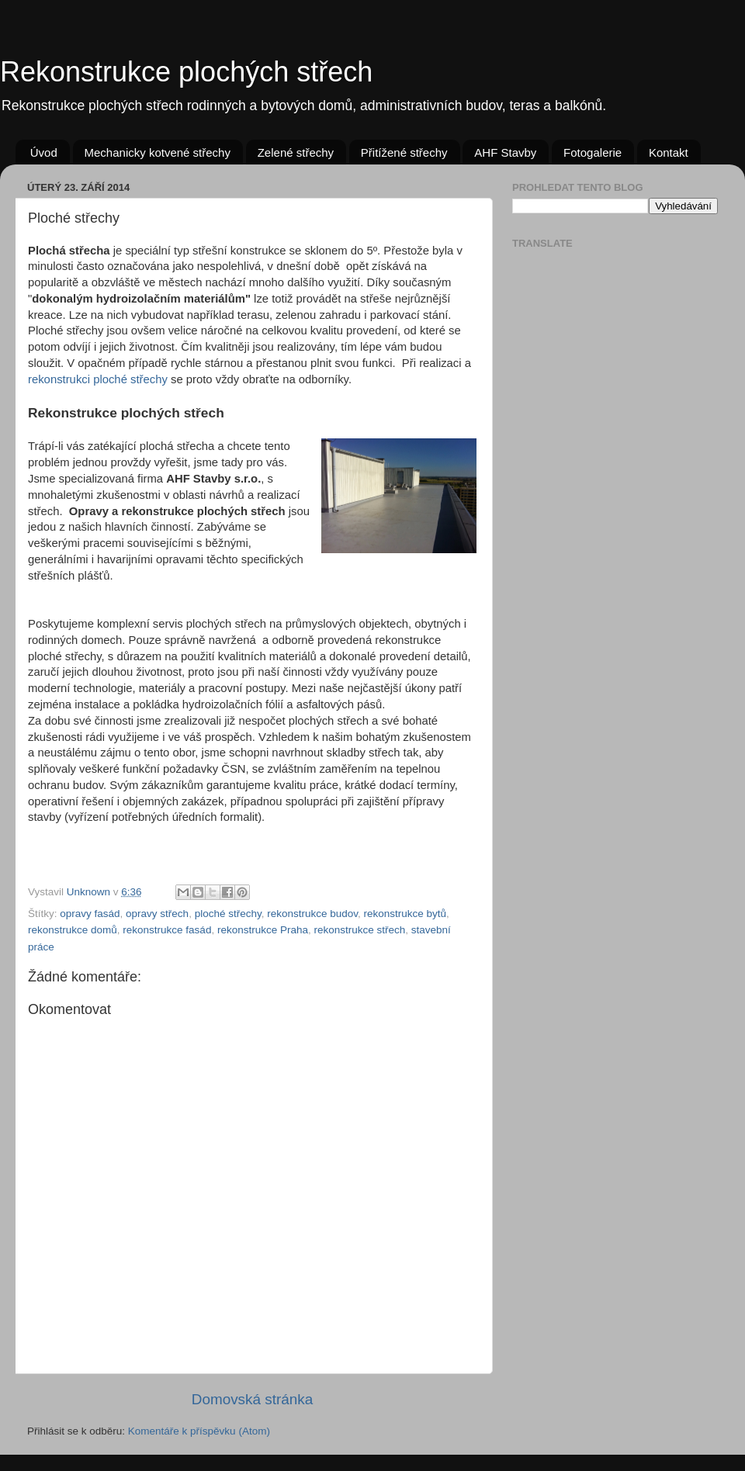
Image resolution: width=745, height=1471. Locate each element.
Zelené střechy (296, 152)
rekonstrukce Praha (262, 930)
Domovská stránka (252, 1399)
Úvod (43, 152)
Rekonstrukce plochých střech (186, 72)
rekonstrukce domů (72, 930)
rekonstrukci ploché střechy (98, 379)
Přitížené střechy (404, 152)
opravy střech (157, 913)
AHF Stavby (505, 152)
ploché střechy (228, 913)
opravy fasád (90, 913)
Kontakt (668, 152)
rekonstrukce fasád (167, 930)
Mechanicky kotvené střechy (157, 152)
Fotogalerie (592, 152)
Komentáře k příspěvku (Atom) (199, 1431)
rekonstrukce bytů (405, 913)
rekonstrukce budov (312, 913)
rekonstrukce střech (359, 930)
